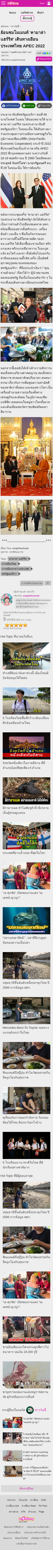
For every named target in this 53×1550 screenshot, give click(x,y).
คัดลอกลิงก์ (44, 59)
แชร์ (44, 53)
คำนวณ (32, 1511)
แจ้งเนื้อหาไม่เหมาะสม (26, 1544)
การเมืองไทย (9, 563)
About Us (7, 1538)
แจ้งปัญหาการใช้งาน (40, 1538)
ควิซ (23, 1511)
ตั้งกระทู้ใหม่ (26, 1488)
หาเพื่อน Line (12, 1506)
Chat (43, 1500)
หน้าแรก (4, 26)
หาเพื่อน (34, 1500)
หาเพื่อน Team (29, 1506)
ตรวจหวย (13, 1511)
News (12, 12)
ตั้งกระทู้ (27, 18)
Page (41, 1511)
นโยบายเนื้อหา (14, 1532)
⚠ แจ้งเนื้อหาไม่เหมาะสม (31, 583)
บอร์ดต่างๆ (27, 12)
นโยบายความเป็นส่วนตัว (38, 1527)
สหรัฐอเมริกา (9, 573)
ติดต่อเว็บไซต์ (21, 1538)
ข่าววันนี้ (15, 26)
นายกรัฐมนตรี (37, 163)
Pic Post (43, 1506)
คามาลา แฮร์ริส (18, 558)
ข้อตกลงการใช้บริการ (13, 1527)
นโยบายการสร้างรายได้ (35, 1532)
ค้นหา (40, 12)
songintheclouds (17, 60)
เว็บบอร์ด (23, 1500)
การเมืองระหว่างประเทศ (15, 568)
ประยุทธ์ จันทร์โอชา (14, 163)
